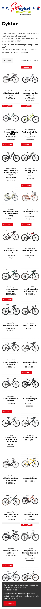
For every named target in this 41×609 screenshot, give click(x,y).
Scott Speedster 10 (30, 363)
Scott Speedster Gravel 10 (10, 399)
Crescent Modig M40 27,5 (10, 133)
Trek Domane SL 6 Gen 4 (10, 290)
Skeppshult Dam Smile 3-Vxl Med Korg (10, 213)
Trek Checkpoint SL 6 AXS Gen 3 (30, 290)
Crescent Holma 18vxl (30, 515)
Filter (7, 60)
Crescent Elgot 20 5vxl (30, 399)
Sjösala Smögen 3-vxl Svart (10, 479)
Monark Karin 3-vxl (30, 212)
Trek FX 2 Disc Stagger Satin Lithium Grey (10, 439)
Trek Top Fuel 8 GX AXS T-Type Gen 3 (11, 172)
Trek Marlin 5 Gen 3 (30, 133)
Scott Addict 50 (30, 437)
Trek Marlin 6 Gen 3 (30, 251)
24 (36, 60)
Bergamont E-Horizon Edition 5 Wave (30, 553)
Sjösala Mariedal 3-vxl (11, 94)
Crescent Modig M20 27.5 (30, 94)
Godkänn (10, 603)
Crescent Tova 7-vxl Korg (11, 552)
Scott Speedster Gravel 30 (10, 363)
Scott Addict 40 (30, 478)
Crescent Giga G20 (11, 251)
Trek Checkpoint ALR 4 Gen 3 (11, 515)
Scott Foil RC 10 (30, 325)
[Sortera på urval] (26, 60)
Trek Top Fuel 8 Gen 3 (30, 171)
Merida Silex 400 (10, 325)
